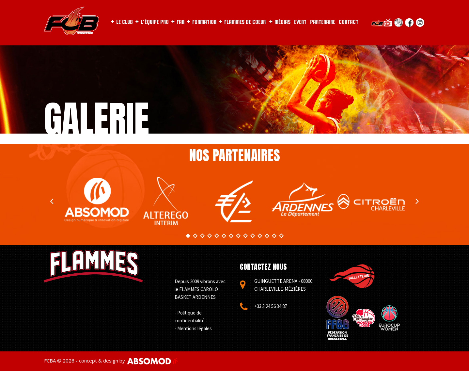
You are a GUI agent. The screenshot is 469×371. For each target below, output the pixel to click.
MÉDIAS (279, 22)
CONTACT (348, 22)
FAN (177, 22)
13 (274, 236)
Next (417, 201)
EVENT (300, 22)
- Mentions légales (193, 328)
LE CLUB (122, 22)
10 (252, 236)
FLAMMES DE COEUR (242, 22)
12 (266, 236)
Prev (52, 201)
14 (281, 236)
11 (259, 236)
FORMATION (201, 22)
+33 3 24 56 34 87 (270, 306)
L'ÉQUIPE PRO (152, 22)
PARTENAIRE (322, 22)
